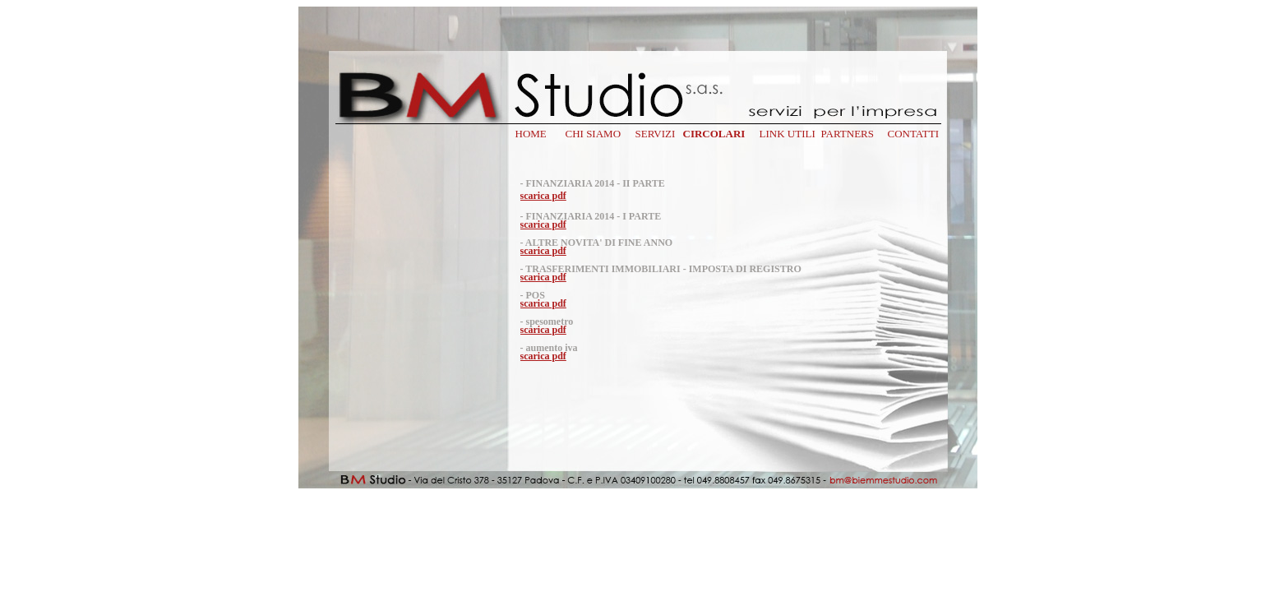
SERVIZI (655, 133)
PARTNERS (848, 133)
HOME (531, 133)
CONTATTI (914, 133)
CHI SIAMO (593, 133)
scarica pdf (543, 195)
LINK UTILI (787, 133)
